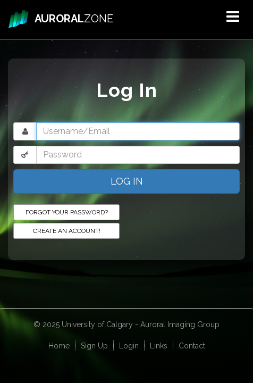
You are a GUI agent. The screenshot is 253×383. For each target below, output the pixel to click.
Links (158, 346)
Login (129, 346)
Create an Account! (66, 231)
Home (59, 346)
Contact (192, 346)
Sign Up (94, 346)
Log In (127, 181)
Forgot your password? (67, 212)
